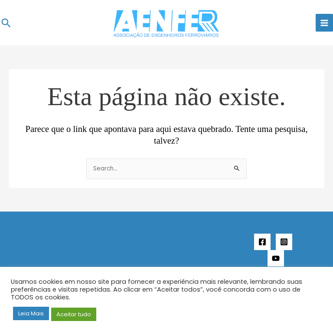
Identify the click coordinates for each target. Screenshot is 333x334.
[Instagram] (284, 242)
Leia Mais (31, 313)
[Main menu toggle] (324, 23)
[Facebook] (262, 242)
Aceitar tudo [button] (73, 314)
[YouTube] (276, 258)
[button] (6, 23)
